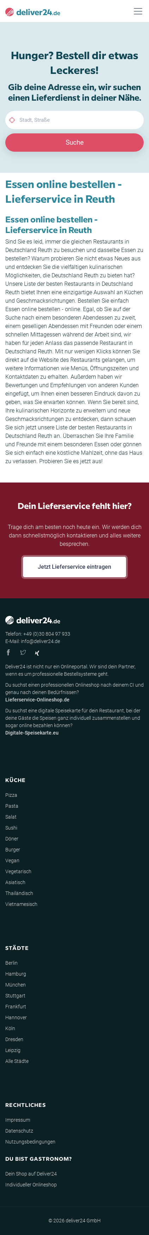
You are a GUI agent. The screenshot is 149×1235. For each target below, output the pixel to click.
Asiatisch (15, 882)
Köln (10, 1028)
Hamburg (15, 974)
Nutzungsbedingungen (30, 1142)
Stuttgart (15, 995)
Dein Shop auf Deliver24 (31, 1174)
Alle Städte (17, 1061)
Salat (11, 817)
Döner (11, 839)
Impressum (17, 1120)
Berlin (11, 963)
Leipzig (12, 1050)
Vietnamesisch (21, 904)
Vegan (12, 860)
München (15, 985)
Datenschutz (19, 1131)
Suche (75, 142)
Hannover (16, 1017)
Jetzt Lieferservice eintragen (74, 566)
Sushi (11, 828)
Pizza (11, 795)
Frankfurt (15, 1006)
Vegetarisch (18, 871)
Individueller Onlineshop (31, 1184)
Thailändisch (19, 893)
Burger (12, 849)
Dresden (14, 1039)
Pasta (11, 806)
